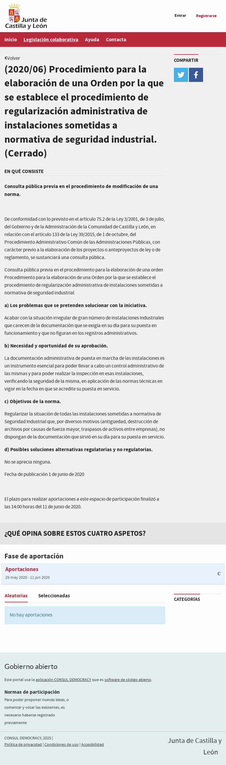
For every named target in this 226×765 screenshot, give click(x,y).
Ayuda (92, 39)
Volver (13, 58)
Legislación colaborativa (51, 39)
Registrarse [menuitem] (206, 16)
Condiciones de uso (61, 744)
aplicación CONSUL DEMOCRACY (63, 679)
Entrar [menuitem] (180, 15)
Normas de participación (32, 692)
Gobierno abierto (30, 666)
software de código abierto (127, 679)
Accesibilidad (92, 744)
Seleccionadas (54, 595)
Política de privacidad (23, 744)
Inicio (10, 39)
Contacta (116, 39)
